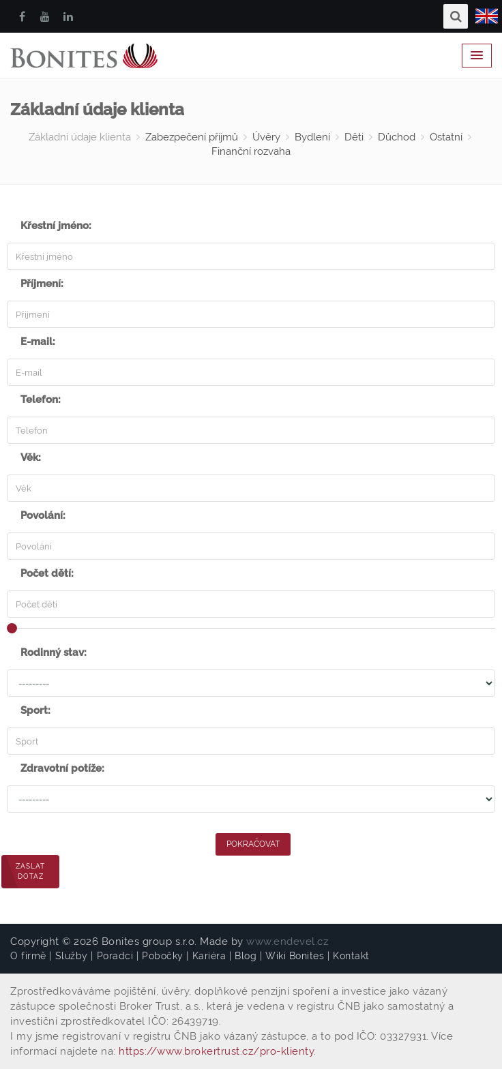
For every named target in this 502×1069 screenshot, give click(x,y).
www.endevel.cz (287, 941)
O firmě (28, 955)
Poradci (115, 955)
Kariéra (209, 955)
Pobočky (162, 955)
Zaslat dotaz (30, 870)
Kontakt (351, 955)
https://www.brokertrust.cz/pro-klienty (216, 1051)
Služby (71, 955)
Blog (245, 955)
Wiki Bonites (294, 955)
